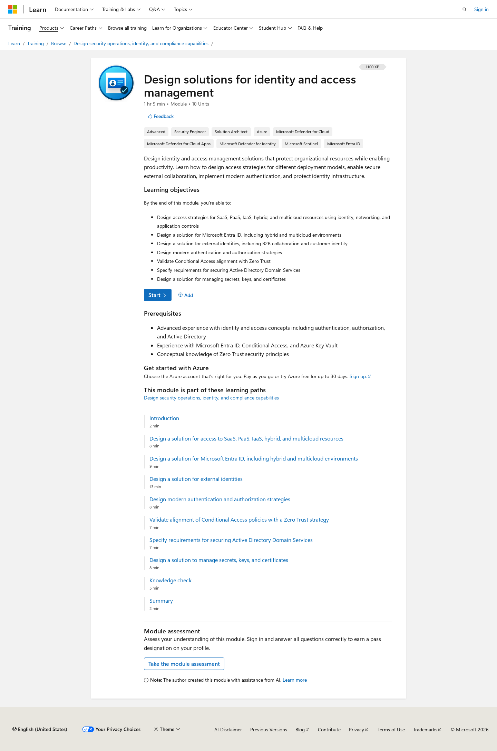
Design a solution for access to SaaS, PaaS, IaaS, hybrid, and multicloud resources (246, 438)
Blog (300, 729)
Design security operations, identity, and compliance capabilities (142, 43)
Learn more (295, 679)
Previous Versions (268, 729)
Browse (59, 43)
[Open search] (464, 9)
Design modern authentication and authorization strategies (219, 499)
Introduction (164, 418)
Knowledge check (170, 580)
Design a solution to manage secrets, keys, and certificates (218, 559)
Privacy (356, 729)
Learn (14, 43)
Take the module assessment (184, 663)
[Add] (185, 295)
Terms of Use (391, 729)
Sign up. (358, 376)
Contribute (329, 729)
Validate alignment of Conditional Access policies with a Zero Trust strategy (239, 519)
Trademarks (425, 729)
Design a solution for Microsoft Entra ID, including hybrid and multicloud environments (253, 458)
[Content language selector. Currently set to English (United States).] (39, 729)
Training (36, 43)
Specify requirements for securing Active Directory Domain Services (231, 539)
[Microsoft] (12, 9)
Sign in (481, 9)
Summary (161, 600)
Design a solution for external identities (196, 478)
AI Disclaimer (228, 729)
